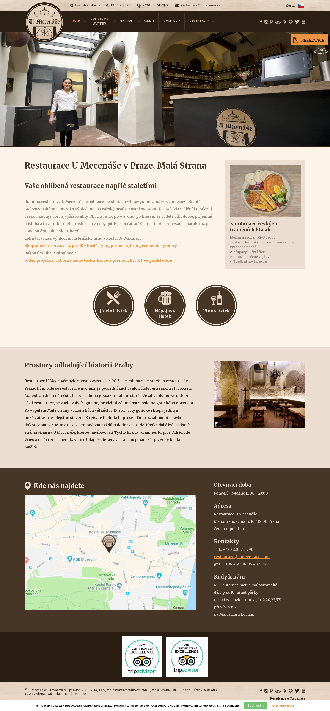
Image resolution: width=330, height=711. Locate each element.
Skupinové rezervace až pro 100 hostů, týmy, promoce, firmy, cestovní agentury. (101, 245)
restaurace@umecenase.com (203, 5)
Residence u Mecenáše (287, 698)
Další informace (283, 705)
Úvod (75, 21)
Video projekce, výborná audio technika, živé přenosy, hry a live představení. (99, 260)
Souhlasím (255, 705)
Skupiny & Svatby (100, 21)
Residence (199, 21)
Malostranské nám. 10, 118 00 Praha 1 (102, 5)
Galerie (126, 21)
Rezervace (312, 40)
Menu (149, 21)
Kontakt (171, 21)
